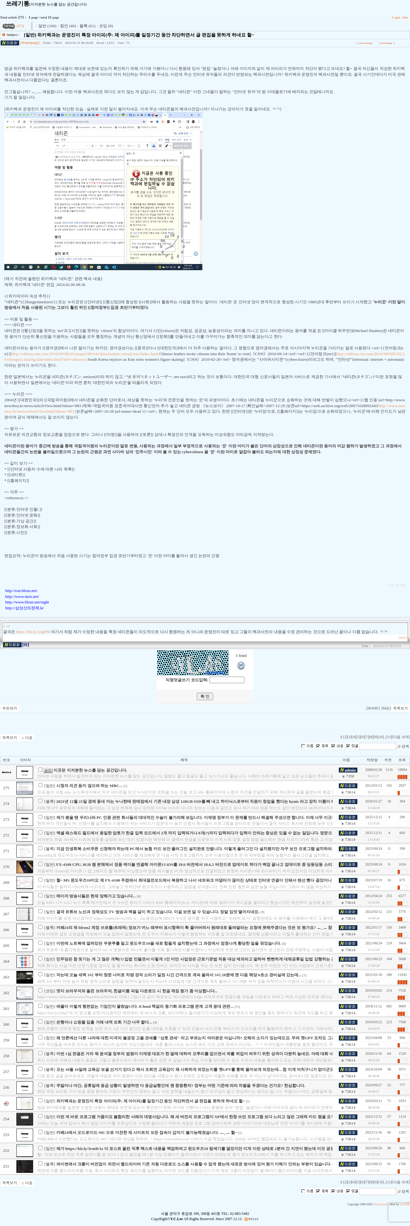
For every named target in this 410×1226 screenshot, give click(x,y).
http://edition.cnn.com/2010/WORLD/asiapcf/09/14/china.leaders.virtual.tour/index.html (85, 353)
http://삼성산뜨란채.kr (24, 608)
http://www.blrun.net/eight (27, 602)
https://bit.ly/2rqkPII (33, 631)
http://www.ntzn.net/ (22, 596)
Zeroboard (380, 1204)
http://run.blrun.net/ (21, 590)
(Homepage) (30, 42)
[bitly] (403, 637)
